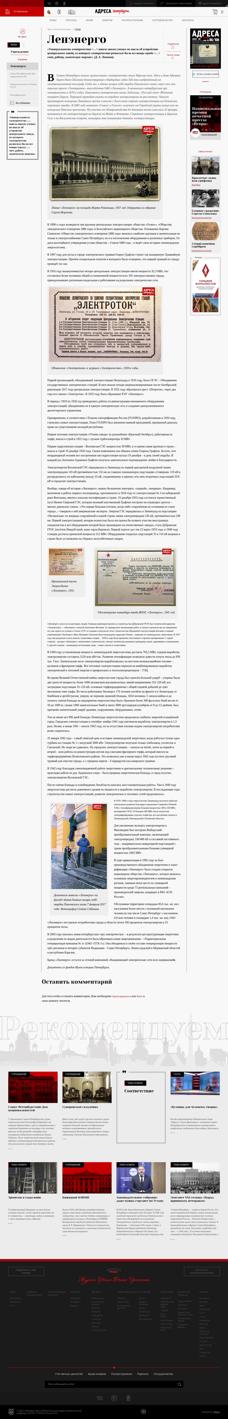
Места (202, 1328)
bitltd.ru (217, 1412)
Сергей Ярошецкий (209, 134)
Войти (139, 996)
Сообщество (97, 1315)
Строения (144, 1292)
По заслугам (204, 1352)
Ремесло (95, 1326)
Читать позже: (173, 57)
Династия (96, 1308)
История (203, 1341)
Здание (142, 1298)
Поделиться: (173, 46)
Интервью (74, 1302)
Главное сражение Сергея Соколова (205, 212)
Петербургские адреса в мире (167, 1304)
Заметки (107, 20)
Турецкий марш (185, 1301)
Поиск (6, 3)
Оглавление (16, 11)
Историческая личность (202, 218)
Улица (202, 1317)
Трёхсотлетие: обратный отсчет (185, 1313)
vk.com (49, 3)
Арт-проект (183, 1309)
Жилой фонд (144, 1312)
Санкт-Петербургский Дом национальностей (22, 75)
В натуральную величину (202, 251)
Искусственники (99, 1330)
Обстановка (204, 1309)
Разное (203, 1292)
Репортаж (203, 1324)
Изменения (204, 1320)
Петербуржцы (98, 1298)
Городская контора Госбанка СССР (23, 85)
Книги (202, 1313)
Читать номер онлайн (206, 74)
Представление (206, 1338)
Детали (142, 1308)
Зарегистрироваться (121, 996)
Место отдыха (167, 1320)
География (167, 1292)
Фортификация (145, 1319)
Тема (14, 45)
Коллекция (204, 1298)
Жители (96, 1292)
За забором (144, 1315)
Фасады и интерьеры (144, 1303)
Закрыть (179, 1384)
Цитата (202, 1356)
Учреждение (15, 1302)
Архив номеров (97, 1373)
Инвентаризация (127, 1292)
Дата (201, 1349)
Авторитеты (75, 1298)
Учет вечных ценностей (69, 1373)
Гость (12, 1306)
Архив (89, 20)
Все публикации (23, 103)
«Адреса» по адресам (183, 1326)
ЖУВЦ (53, 20)
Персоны (71, 20)
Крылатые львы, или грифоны (204, 179)
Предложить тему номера (26, 1271)
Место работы (164, 1315)
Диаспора (96, 1323)
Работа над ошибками (204, 1332)
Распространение (132, 20)
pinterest (56, 3)
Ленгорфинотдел (18, 95)
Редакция (74, 1306)
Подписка (142, 1373)
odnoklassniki (64, 3)
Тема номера (15, 1298)
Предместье (166, 1298)
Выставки (203, 1302)
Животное (196, 185)
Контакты (188, 20)
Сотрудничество (162, 20)
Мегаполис (182, 1305)
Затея (201, 1306)
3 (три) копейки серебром (203, 245)
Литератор (96, 1312)
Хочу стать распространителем (202, 1271)
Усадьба (164, 1310)
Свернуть (114, 1367)
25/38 (78, 29)
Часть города (166, 1324)
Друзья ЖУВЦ (205, 1345)
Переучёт (121, 1298)
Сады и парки (123, 1302)
